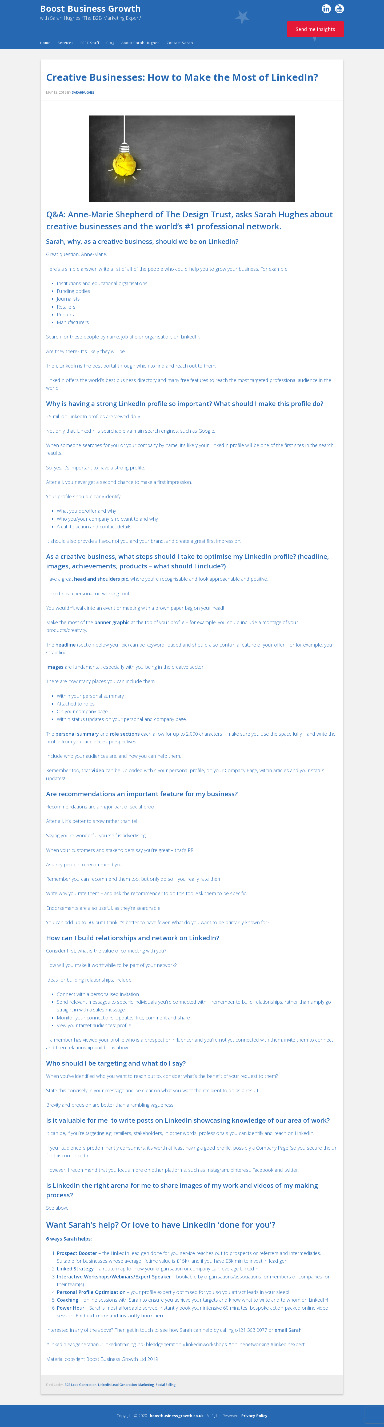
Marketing (146, 1384)
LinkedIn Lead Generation (117, 1384)
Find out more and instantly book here (120, 1315)
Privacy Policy (254, 1415)
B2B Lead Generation (81, 1384)
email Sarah (288, 1330)
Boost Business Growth (90, 8)
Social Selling (166, 1384)
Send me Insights (315, 29)
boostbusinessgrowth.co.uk (177, 1415)
